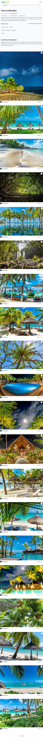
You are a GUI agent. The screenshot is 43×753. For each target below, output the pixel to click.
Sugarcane (14, 30)
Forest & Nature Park (6, 30)
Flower (3, 27)
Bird (7, 27)
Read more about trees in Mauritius (35, 23)
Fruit (3, 33)
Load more (21, 735)
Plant (11, 27)
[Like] (42, 102)
